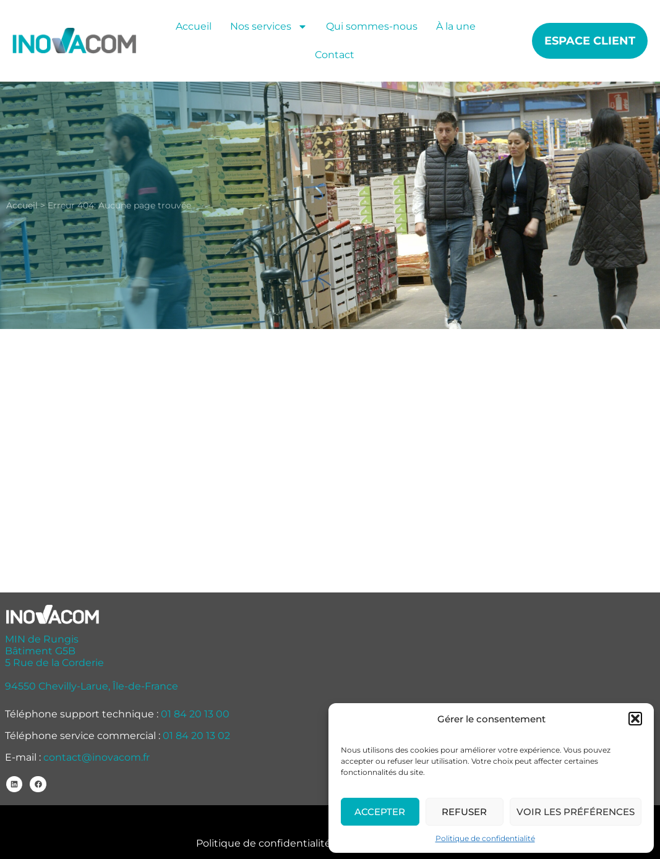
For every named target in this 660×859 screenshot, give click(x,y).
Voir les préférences (575, 812)
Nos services (268, 26)
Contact (334, 55)
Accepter (379, 812)
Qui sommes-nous (372, 26)
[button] (635, 718)
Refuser (464, 812)
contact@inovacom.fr (96, 757)
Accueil (194, 26)
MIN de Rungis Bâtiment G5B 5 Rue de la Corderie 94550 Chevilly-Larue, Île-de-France (91, 662)
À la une (456, 26)
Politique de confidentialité (485, 838)
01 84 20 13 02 (196, 735)
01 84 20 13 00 (195, 714)
